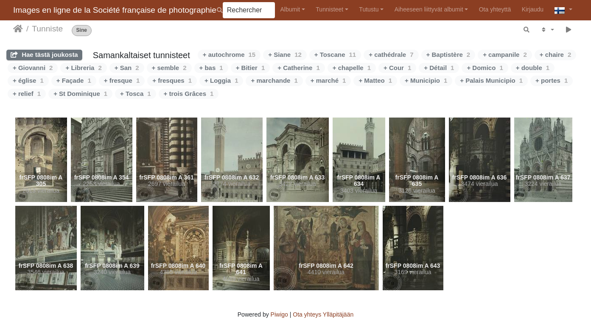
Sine (81, 30)
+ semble (169, 67)
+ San (127, 67)
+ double (532, 67)
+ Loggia (221, 80)
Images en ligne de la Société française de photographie (114, 10)
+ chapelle (352, 67)
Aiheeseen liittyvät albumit (429, 9)
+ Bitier (250, 67)
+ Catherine (298, 67)
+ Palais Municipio (491, 80)
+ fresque (122, 80)
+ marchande (274, 80)
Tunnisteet (329, 9)
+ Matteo (375, 80)
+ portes (551, 80)
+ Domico (485, 67)
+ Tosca (135, 93)
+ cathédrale (391, 54)
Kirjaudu (532, 9)
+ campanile (505, 54)
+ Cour (397, 67)
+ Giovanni (33, 67)
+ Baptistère (448, 54)
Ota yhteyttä (495, 9)
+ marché (328, 80)
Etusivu (18, 29)
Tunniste (47, 28)
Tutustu (368, 9)
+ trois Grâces (189, 93)
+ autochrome (229, 54)
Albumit (290, 9)
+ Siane (285, 54)
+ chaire (555, 54)
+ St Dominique (80, 93)
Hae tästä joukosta (44, 54)
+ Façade (73, 80)
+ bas (211, 67)
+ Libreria (83, 67)
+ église (28, 80)
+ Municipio (426, 80)
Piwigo (279, 314)
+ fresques (172, 80)
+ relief (27, 93)
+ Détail (439, 67)
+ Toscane (335, 54)
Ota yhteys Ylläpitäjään (323, 314)
